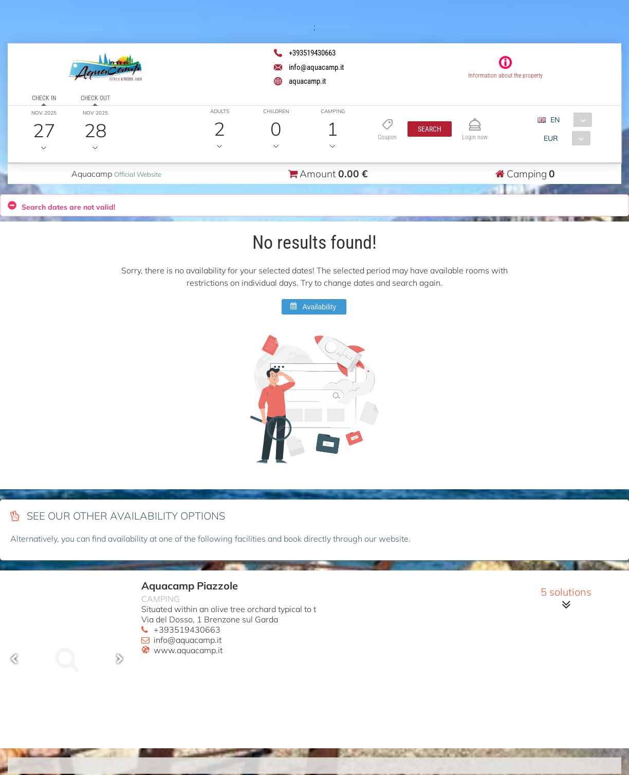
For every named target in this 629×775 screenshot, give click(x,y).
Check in (44, 98)
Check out (94, 98)
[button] (430, 129)
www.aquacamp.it (188, 650)
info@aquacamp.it (187, 640)
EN (555, 119)
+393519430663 (187, 629)
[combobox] (568, 119)
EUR (551, 138)
